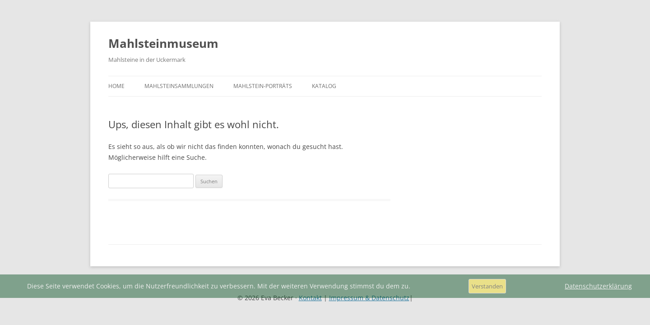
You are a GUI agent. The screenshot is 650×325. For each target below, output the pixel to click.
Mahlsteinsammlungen (179, 86)
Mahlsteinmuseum (163, 43)
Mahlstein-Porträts (262, 86)
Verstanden (487, 286)
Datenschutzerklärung (598, 286)
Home (116, 86)
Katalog (324, 86)
